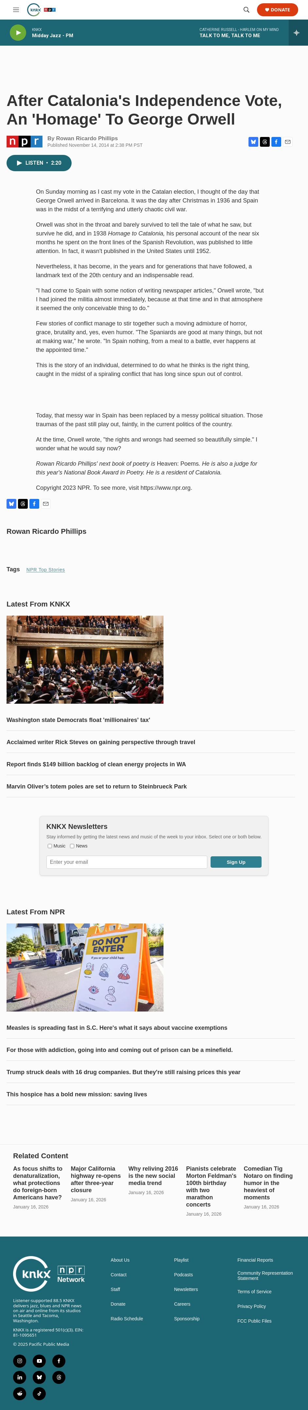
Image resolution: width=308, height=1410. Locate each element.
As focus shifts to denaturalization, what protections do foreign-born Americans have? (37, 1183)
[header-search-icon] (246, 10)
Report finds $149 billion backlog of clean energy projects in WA (96, 764)
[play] (18, 33)
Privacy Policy (251, 1306)
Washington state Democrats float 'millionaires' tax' (78, 720)
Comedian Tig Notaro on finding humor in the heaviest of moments (268, 1183)
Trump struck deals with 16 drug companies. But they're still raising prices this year (124, 1072)
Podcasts (183, 1274)
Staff (115, 1289)
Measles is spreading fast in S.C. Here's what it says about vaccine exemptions (117, 1028)
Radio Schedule (127, 1318)
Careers (182, 1304)
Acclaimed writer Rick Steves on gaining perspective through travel (101, 742)
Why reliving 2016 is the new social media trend (153, 1175)
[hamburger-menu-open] (16, 9)
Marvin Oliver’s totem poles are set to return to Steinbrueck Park (97, 786)
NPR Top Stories (45, 569)
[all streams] (298, 33)
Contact (119, 1274)
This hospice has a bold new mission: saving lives (77, 1094)
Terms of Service (254, 1291)
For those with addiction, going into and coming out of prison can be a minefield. (120, 1050)
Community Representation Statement (265, 1276)
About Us (120, 1260)
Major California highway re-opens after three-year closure (96, 1179)
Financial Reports (255, 1260)
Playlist (181, 1260)
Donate (280, 10)
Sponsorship (186, 1318)
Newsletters (186, 1289)
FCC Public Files (254, 1321)
